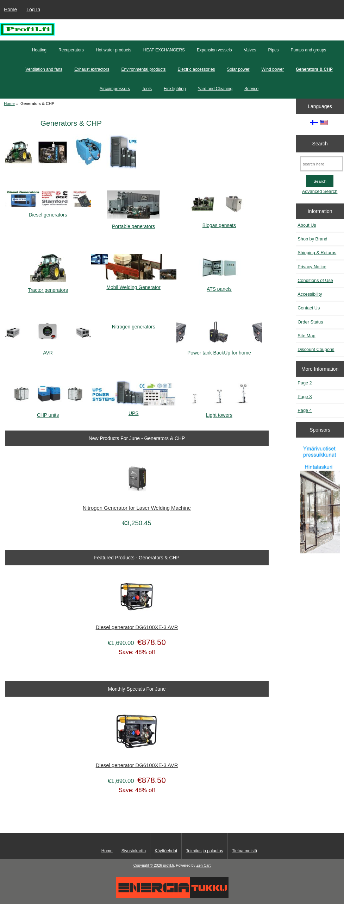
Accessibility (310, 294)
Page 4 (305, 410)
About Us (307, 225)
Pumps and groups (308, 50)
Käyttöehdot (166, 850)
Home (10, 9)
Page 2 (305, 382)
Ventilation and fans (43, 69)
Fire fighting (175, 88)
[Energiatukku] (172, 896)
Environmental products (143, 69)
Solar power (238, 69)
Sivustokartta (133, 850)
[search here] (321, 163)
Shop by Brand (312, 238)
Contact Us (309, 307)
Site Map (306, 335)
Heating (39, 50)
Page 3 (305, 396)
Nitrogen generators (133, 324)
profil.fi (168, 865)
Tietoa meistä (244, 850)
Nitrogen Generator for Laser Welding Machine (137, 508)
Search (320, 143)
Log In (33, 9)
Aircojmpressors (115, 88)
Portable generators (133, 223)
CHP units (47, 412)
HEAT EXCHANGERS (164, 50)
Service (251, 88)
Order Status (310, 322)
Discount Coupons (316, 349)
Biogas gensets (219, 222)
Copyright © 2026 (148, 865)
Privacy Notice (312, 266)
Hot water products (113, 50)
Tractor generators (48, 287)
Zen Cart (203, 865)
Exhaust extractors (91, 69)
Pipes (273, 50)
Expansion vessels (214, 50)
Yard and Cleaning (215, 88)
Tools (147, 88)
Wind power (273, 69)
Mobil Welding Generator (133, 284)
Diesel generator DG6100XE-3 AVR (137, 627)
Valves (250, 50)
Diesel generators (47, 212)
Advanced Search (320, 191)
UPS (133, 410)
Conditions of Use (315, 280)
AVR (47, 350)
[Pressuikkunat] (320, 499)
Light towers (219, 412)
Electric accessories (196, 69)
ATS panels (219, 286)
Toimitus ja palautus (204, 850)
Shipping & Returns (317, 252)
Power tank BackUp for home (219, 350)
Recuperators (71, 50)
